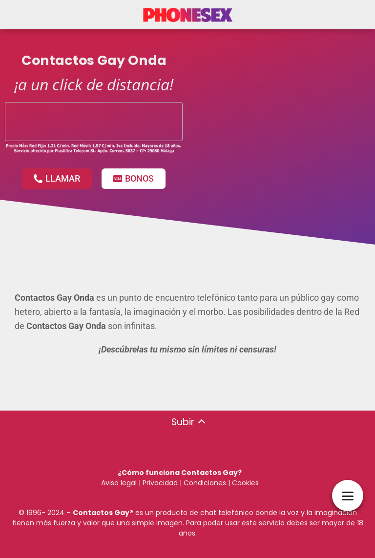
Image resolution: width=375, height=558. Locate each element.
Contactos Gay (101, 512)
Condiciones (204, 483)
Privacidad (160, 483)
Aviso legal (119, 483)
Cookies (245, 483)
